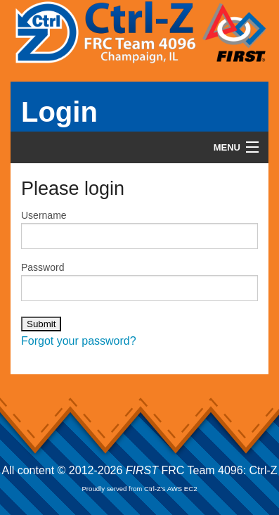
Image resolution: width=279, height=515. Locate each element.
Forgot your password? (78, 341)
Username (139, 229)
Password (139, 281)
